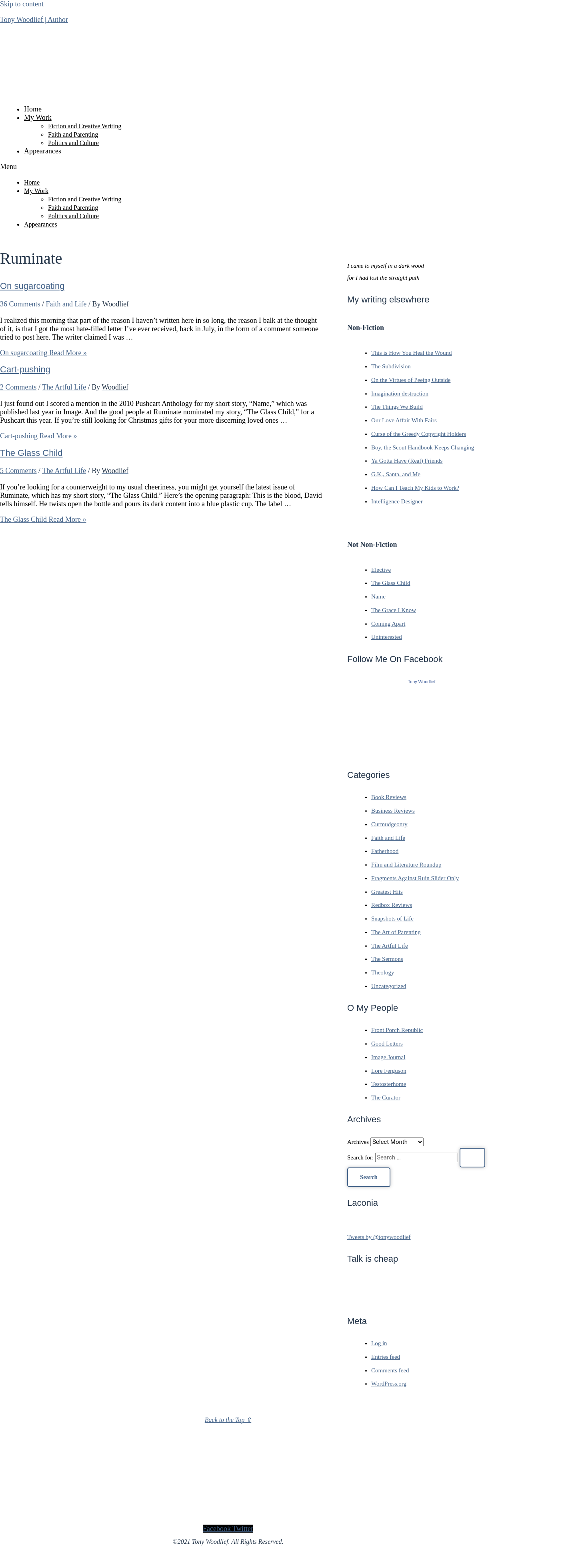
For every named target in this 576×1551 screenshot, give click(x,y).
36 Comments (20, 304)
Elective (381, 570)
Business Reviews (393, 810)
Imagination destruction (399, 393)
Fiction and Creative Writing (84, 126)
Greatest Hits (387, 892)
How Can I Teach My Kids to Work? (415, 488)
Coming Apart (388, 623)
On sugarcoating (32, 286)
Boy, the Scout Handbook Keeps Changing (422, 447)
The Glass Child (31, 453)
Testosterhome (388, 1084)
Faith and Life (66, 304)
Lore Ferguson (388, 1071)
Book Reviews (388, 797)
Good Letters (387, 1043)
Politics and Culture (73, 142)
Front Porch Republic (397, 1030)
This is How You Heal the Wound (411, 353)
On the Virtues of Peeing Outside (410, 380)
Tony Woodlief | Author (34, 20)
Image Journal (388, 1057)
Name (378, 596)
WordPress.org (388, 1383)
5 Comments (18, 471)
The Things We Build (397, 407)
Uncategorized (388, 986)
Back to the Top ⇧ (228, 1419)
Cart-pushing (25, 369)
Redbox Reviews (391, 905)
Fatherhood (384, 851)
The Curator (385, 1097)
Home (33, 109)
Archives (358, 1142)
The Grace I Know (393, 610)
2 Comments (18, 387)
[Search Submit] (472, 1157)
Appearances (42, 151)
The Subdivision (391, 366)
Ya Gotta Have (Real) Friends (406, 460)
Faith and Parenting (73, 134)
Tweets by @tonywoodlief (379, 1237)
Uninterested (386, 637)
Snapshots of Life (392, 918)
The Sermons (387, 959)
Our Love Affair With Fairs (404, 420)
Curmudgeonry (389, 824)
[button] (228, 167)
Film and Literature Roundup (406, 864)
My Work (38, 117)
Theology (382, 972)
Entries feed (385, 1357)
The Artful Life (64, 387)
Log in (379, 1343)
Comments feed (390, 1370)
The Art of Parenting (396, 932)
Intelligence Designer (397, 501)
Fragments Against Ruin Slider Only (415, 878)
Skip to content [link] (22, 4)
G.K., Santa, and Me (395, 474)
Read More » (43, 353)
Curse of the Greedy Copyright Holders (418, 434)
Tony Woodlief (422, 681)
